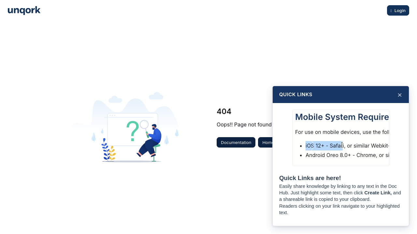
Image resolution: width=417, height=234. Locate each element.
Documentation (236, 142)
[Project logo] (24, 10)
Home (268, 142)
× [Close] (399, 94)
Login (400, 10)
